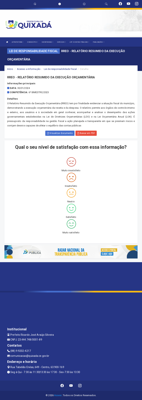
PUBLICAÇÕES (98, 42)
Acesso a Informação (28, 69)
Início (10, 69)
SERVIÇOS (61, 42)
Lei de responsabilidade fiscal (60, 69)
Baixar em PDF (86, 133)
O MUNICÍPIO (32, 42)
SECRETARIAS (47, 42)
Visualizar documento (60, 133)
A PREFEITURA (17, 42)
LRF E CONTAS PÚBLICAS (79, 42)
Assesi (58, 395)
